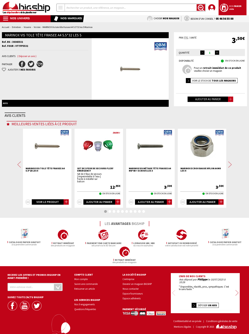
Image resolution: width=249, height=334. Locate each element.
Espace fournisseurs (133, 291)
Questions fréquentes (85, 307)
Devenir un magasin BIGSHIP (137, 282)
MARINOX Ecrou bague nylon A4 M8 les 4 (200, 185)
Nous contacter (131, 287)
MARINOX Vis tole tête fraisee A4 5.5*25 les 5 (45, 185)
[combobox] (61, 7)
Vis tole (37, 27)
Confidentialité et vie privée (187, 319)
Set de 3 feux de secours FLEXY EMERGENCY (95, 185)
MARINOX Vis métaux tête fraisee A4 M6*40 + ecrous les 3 (150, 185)
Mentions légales (182, 325)
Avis (5, 103)
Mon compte (81, 277)
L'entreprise (128, 277)
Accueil (5, 27)
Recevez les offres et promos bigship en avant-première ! (34, 275)
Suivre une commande (86, 282)
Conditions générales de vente (221, 319)
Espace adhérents (132, 296)
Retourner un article (84, 287)
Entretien (16, 27)
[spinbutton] (210, 52)
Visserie (27, 27)
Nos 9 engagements (84, 302)
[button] (217, 52)
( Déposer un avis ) (26, 56)
